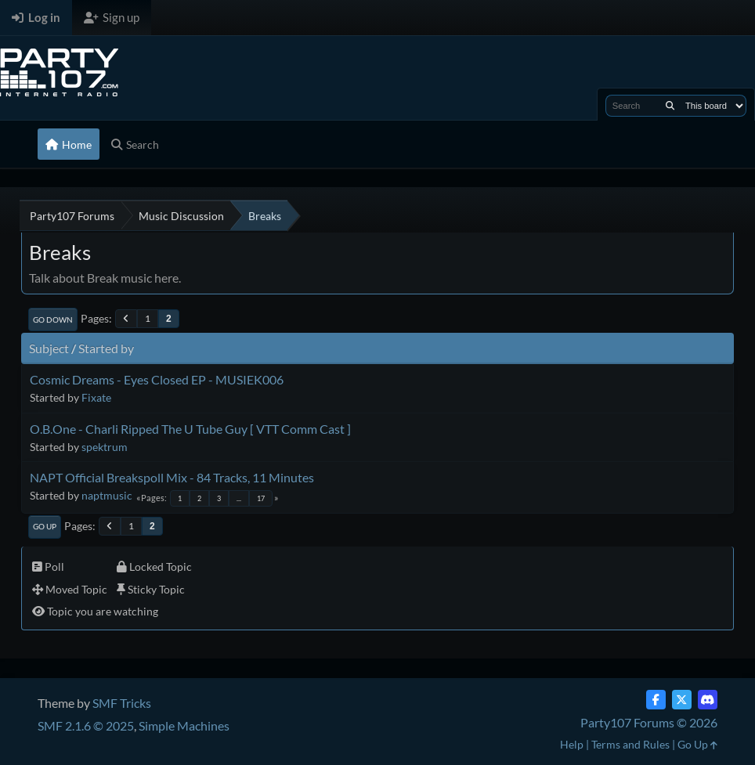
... (239, 498)
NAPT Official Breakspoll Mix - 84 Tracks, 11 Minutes (172, 477)
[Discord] (707, 699)
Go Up (44, 526)
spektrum (104, 446)
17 (261, 498)
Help (571, 744)
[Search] (670, 106)
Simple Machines (184, 725)
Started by (106, 348)
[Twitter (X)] (682, 699)
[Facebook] (656, 699)
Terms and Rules (630, 744)
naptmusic (106, 495)
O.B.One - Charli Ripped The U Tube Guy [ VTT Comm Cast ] (190, 428)
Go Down (53, 319)
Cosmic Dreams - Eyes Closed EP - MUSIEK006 (157, 379)
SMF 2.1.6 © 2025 (86, 725)
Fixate (96, 397)
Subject (49, 348)
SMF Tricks (121, 702)
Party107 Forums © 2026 (648, 722)
